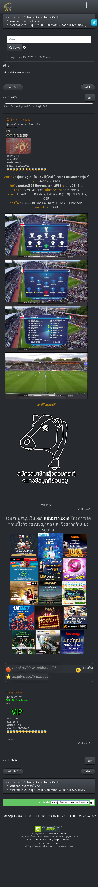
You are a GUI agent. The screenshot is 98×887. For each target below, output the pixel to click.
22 (80, 816)
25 (92, 816)
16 (58, 816)
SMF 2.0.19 (32, 839)
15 (54, 816)
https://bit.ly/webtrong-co (17, 72)
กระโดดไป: (44, 802)
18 (65, 816)
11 (39, 816)
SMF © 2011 (46, 839)
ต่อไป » (87, 87)
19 (69, 816)
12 (43, 816)
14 (50, 816)
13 (46, 816)
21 (77, 816)
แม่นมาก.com (56, 518)
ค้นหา (14, 47)
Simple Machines (61, 839)
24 (88, 816)
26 (95, 816)
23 (84, 816)
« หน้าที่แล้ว (13, 87)
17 (62, 816)
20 (73, 816)
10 (35, 816)
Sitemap (8, 816)
